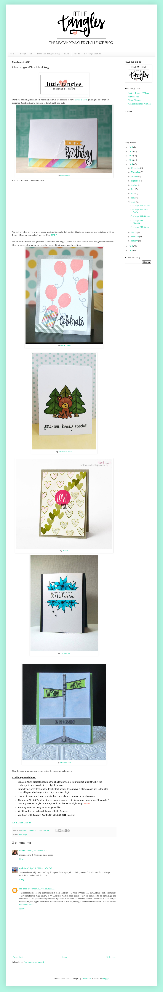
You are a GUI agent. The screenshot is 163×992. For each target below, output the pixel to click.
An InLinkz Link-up (21, 822)
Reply (21, 859)
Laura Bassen (81, 99)
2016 (131, 156)
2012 (131, 250)
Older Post (111, 957)
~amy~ (22, 851)
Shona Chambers (135, 100)
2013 (131, 246)
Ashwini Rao (133, 97)
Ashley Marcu (65, 346)
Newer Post (18, 957)
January (134, 241)
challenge (23, 834)
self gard (23, 889)
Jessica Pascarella (65, 452)
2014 (131, 164)
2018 (131, 147)
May (133, 198)
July (133, 189)
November (136, 172)
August (134, 185)
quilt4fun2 (24, 868)
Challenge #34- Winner (140, 216)
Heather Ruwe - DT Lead (138, 93)
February (135, 236)
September (136, 181)
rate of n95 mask (26, 905)
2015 (131, 160)
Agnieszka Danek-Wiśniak (139, 104)
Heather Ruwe (65, 762)
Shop (66, 53)
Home (13, 53)
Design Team (26, 53)
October (134, 176)
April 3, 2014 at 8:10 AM (37, 851)
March (134, 232)
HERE (54, 235)
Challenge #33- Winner (140, 227)
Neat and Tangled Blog (48, 53)
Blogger (105, 978)
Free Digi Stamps (92, 53)
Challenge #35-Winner (140, 206)
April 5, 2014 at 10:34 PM (41, 868)
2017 (131, 151)
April (133, 202)
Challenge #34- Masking (137, 221)
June (133, 193)
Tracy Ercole (65, 653)
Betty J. (65, 551)
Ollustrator (86, 978)
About (77, 53)
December (135, 168)
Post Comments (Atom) (34, 962)
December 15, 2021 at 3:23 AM (41, 889)
